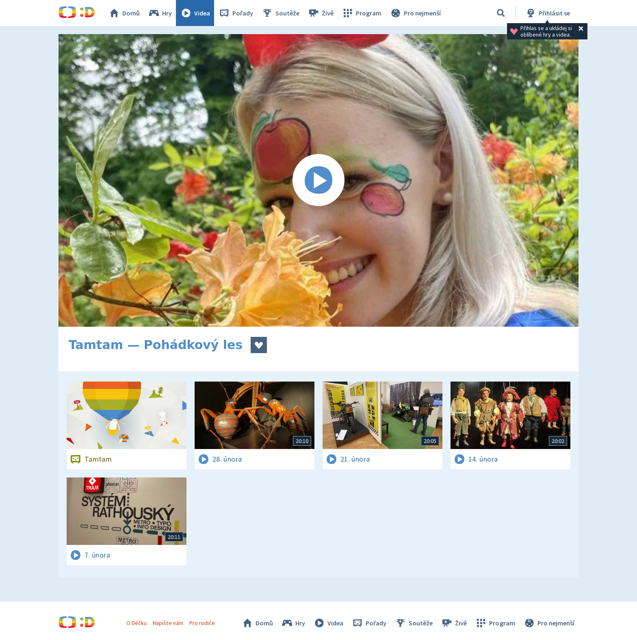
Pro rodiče (202, 623)
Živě (321, 13)
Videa (195, 13)
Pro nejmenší (415, 13)
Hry (160, 13)
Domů (124, 13)
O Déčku (136, 623)
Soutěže (280, 13)
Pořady (235, 13)
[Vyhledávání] (501, 13)
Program (361, 13)
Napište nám (168, 623)
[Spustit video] (318, 180)
